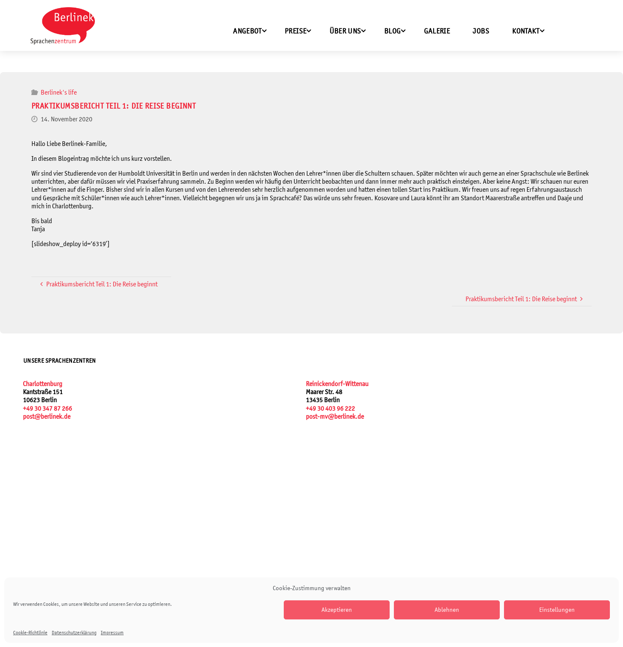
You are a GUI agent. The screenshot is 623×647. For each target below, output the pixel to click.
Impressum (112, 633)
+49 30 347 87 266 (47, 408)
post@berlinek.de (46, 416)
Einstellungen (557, 609)
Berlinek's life (59, 92)
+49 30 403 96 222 (330, 408)
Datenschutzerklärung (74, 633)
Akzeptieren (336, 609)
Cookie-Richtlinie (30, 633)
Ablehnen (447, 609)
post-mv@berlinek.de (335, 416)
